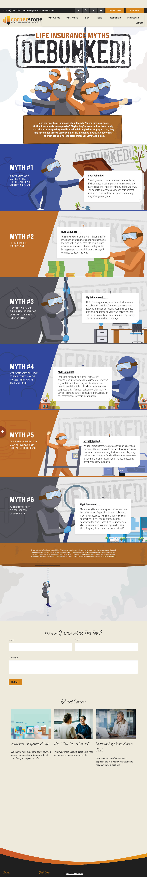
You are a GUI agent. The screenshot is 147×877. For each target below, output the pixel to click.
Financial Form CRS (74, 866)
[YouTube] (101, 2)
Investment (44, 873)
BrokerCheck (122, 871)
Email (77, 632)
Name (11, 632)
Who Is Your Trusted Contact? (72, 736)
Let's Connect (135, 3)
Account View (115, 3)
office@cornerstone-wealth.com (39, 3)
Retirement (44, 870)
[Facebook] (78, 2)
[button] (54, 9)
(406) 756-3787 (11, 3)
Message (13, 650)
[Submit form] (15, 674)
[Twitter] (86, 2)
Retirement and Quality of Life (29, 736)
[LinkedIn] (93, 2)
